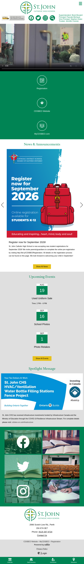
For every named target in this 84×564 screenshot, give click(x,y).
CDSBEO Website (30, 542)
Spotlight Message (42, 368)
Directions (74, 560)
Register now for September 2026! (27, 242)
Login (42, 553)
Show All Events (42, 358)
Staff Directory (31, 560)
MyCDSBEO (44, 542)
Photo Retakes (42, 347)
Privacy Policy (42, 549)
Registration (56, 542)
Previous (2, 204)
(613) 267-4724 (45, 532)
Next (81, 204)
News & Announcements (42, 144)
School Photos (42, 324)
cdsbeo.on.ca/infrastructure (22, 422)
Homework (53, 560)
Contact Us (42, 535)
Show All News (42, 266)
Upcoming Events (42, 276)
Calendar (10, 560)
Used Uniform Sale (42, 298)
